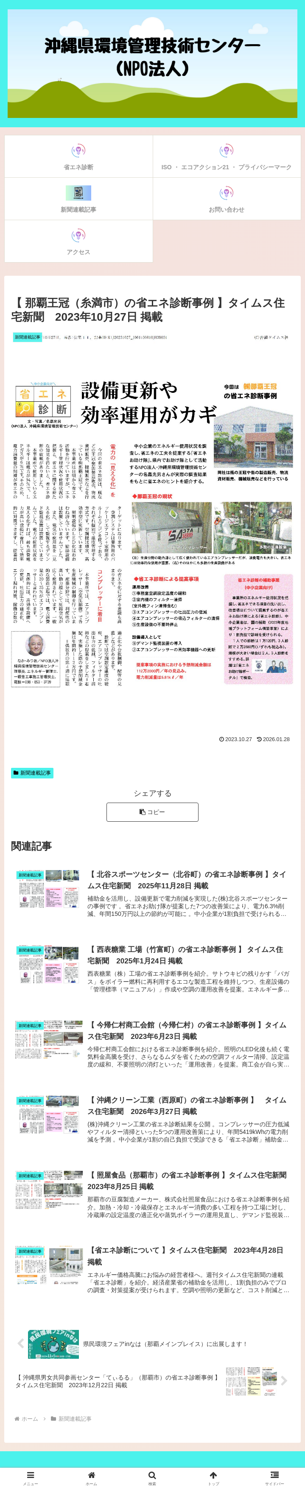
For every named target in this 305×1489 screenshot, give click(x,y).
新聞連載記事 (32, 773)
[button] (152, 812)
